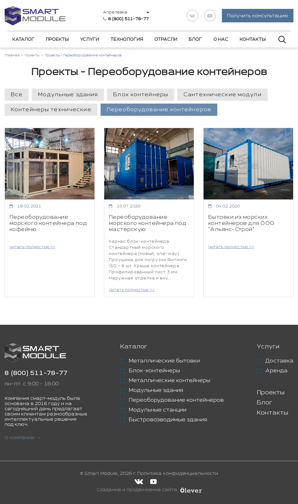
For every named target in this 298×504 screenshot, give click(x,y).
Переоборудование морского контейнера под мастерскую (147, 223)
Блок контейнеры (140, 95)
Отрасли (165, 39)
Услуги (89, 39)
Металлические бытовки (164, 361)
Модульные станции (157, 410)
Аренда (276, 371)
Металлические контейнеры (169, 381)
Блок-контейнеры (154, 371)
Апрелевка (115, 12)
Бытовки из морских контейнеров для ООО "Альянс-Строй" (241, 223)
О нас (220, 39)
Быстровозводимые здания (168, 420)
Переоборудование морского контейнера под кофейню (48, 223)
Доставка (279, 361)
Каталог (23, 39)
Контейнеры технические (51, 110)
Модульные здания (68, 95)
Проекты (57, 39)
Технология (126, 39)
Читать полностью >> (32, 247)
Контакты (253, 39)
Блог (195, 39)
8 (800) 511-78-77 (36, 373)
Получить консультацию (257, 16)
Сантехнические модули (222, 95)
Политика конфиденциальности (177, 473)
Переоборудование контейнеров (159, 110)
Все (17, 95)
